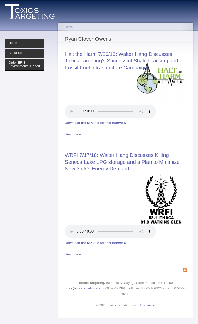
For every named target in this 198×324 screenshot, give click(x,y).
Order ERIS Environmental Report (24, 64)
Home (13, 43)
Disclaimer (148, 305)
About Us (23, 53)
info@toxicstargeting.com (84, 288)
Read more (73, 134)
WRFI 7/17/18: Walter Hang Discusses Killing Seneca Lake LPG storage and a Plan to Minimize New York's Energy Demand (122, 161)
